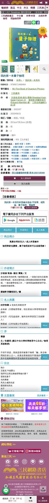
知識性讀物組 (41, 147)
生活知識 (25, 159)
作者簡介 (24, 230)
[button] (47, 407)
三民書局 (15, 93)
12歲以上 (35, 153)
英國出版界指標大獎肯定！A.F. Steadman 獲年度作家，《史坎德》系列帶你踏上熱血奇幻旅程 (24, 12)
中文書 (20, 16)
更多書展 (42, 395)
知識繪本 (33, 156)
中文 (19, 8)
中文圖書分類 (8, 162)
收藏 (30, 499)
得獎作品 (6, 147)
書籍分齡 (15, 150)
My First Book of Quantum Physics (28, 89)
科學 (44, 159)
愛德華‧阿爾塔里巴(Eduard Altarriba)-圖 (28, 101)
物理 (5, 18)
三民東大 (41, 8)
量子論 (19, 162)
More (45, 262)
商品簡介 (8, 230)
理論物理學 (15, 18)
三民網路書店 (7, 16)
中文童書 (25, 150)
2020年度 (29, 147)
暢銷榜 (4, 8)
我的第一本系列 (32, 80)
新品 (12, 8)
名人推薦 (40, 230)
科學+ (19, 80)
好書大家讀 (17, 147)
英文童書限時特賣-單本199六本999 (28, 173)
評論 (28, 22)
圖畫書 (24, 156)
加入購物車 (31, 208)
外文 (26, 8)
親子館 (5, 150)
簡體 (32, 8)
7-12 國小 (35, 150)
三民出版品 (7, 144)
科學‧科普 (30, 16)
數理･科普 (19, 144)
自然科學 (42, 16)
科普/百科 (35, 159)
